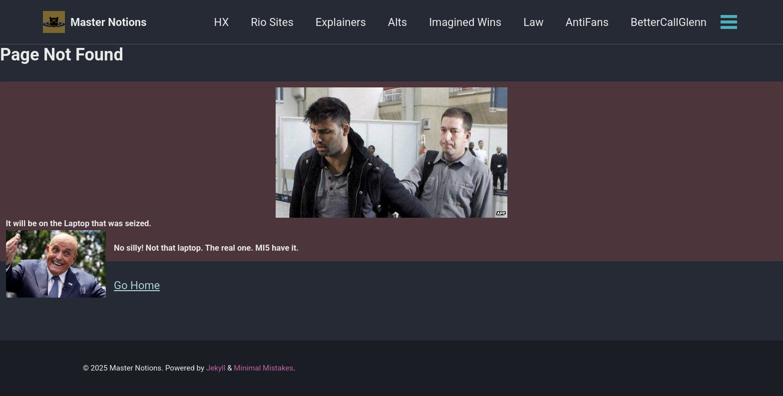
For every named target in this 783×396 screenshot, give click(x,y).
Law (533, 22)
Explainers (341, 22)
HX (221, 22)
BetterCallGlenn (669, 22)
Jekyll (216, 368)
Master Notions (108, 22)
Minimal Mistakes (263, 368)
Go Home (137, 285)
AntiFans (586, 22)
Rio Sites (272, 22)
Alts (397, 22)
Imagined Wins (465, 22)
